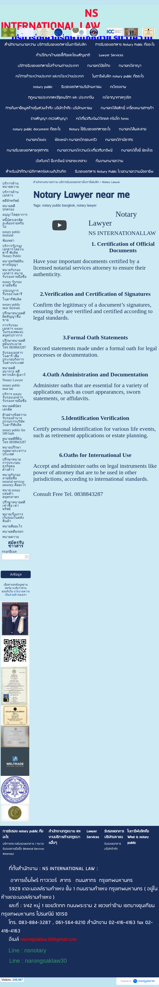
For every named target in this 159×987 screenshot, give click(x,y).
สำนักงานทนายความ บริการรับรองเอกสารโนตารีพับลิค (66, 182)
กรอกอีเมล (9, 551)
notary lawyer (87, 205)
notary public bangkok (58, 205)
